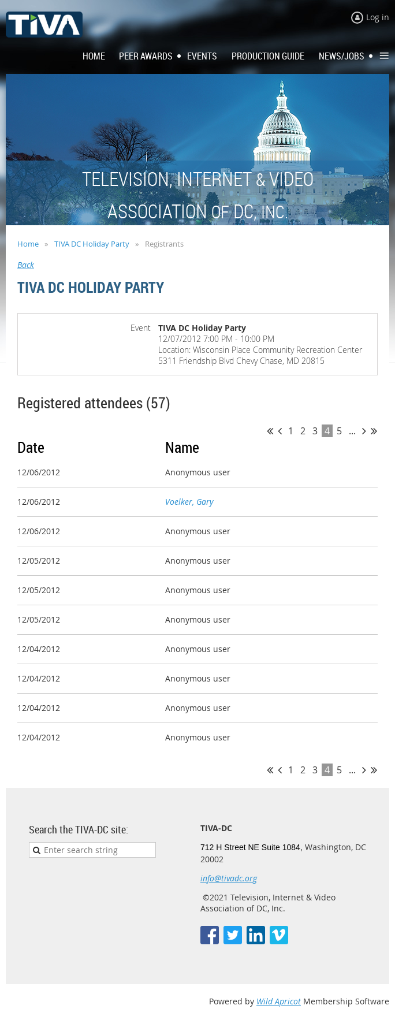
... (352, 431)
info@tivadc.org (228, 878)
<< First (270, 431)
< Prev (279, 431)
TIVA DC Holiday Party (91, 244)
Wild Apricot (278, 1001)
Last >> (374, 431)
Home (28, 244)
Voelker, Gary (189, 501)
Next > (364, 431)
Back (25, 264)
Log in (377, 17)
